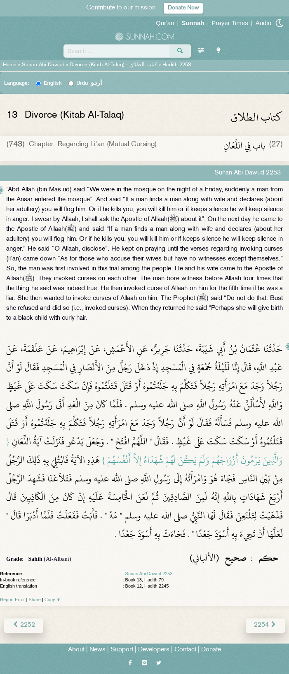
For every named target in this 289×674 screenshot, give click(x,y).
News (97, 650)
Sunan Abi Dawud (43, 65)
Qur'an (165, 22)
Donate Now (183, 8)
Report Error (12, 599)
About (76, 650)
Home (9, 65)
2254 (265, 625)
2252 (23, 625)
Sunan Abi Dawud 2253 (149, 573)
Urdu (89, 83)
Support (121, 650)
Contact (185, 650)
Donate (211, 650)
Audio (263, 22)
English (52, 83)
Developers (153, 650)
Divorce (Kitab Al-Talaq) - (114, 65)
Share (35, 599)
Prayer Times (229, 22)
